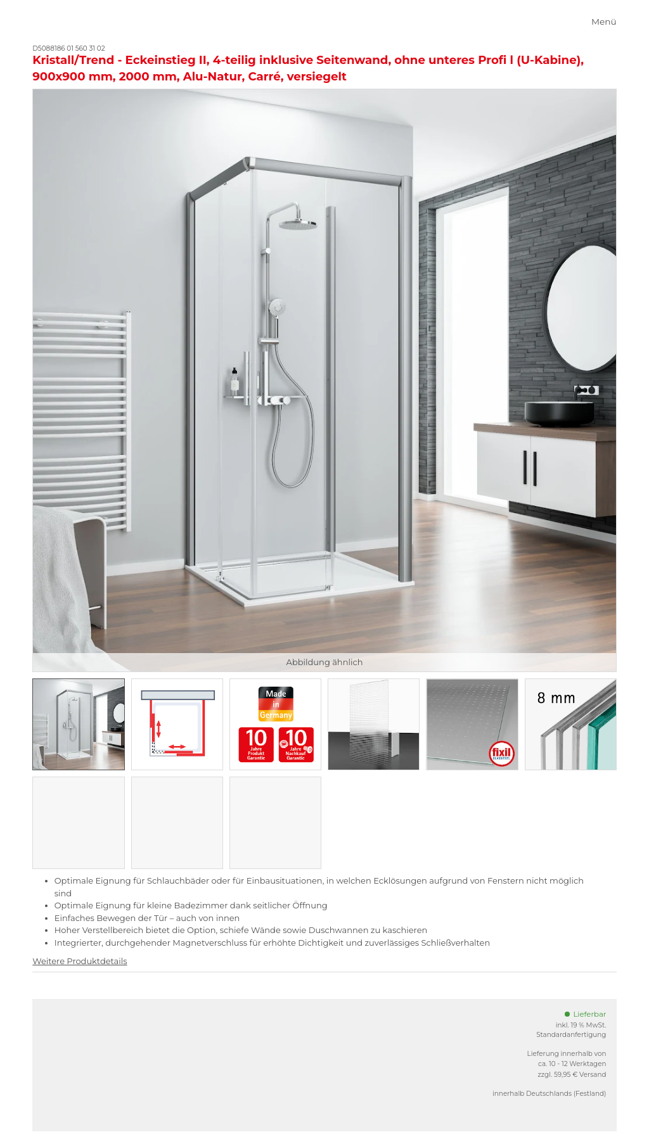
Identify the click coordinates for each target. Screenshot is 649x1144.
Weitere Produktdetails (79, 961)
